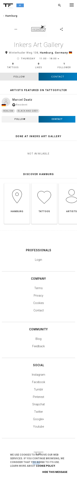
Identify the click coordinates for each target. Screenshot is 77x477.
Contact (57, 76)
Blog (38, 338)
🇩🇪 (70, 52)
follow (19, 76)
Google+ (38, 419)
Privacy (38, 295)
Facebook (38, 382)
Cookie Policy (45, 465)
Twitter (38, 411)
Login (38, 259)
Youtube (38, 426)
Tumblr (38, 389)
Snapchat (38, 404)
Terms (38, 288)
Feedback (38, 346)
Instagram (38, 374)
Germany (61, 52)
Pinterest (38, 397)
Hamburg (46, 52)
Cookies (38, 303)
